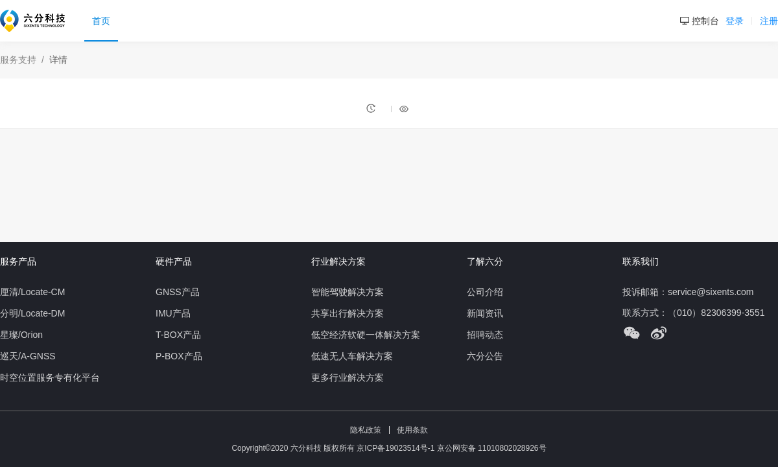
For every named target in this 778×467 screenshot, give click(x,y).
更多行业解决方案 (347, 377)
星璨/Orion (21, 334)
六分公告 (485, 356)
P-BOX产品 (179, 356)
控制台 (699, 21)
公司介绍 (485, 292)
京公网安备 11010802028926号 (492, 448)
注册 (769, 21)
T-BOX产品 (178, 334)
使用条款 (412, 430)
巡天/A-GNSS (28, 356)
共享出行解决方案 (347, 313)
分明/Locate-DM (32, 313)
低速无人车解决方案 (352, 356)
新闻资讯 (485, 313)
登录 (735, 21)
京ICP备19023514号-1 (396, 448)
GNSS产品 (178, 292)
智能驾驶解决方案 (347, 292)
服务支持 (18, 59)
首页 (101, 21)
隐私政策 (365, 430)
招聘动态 (485, 334)
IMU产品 (173, 313)
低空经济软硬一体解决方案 (365, 334)
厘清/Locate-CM (32, 292)
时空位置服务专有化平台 (50, 377)
